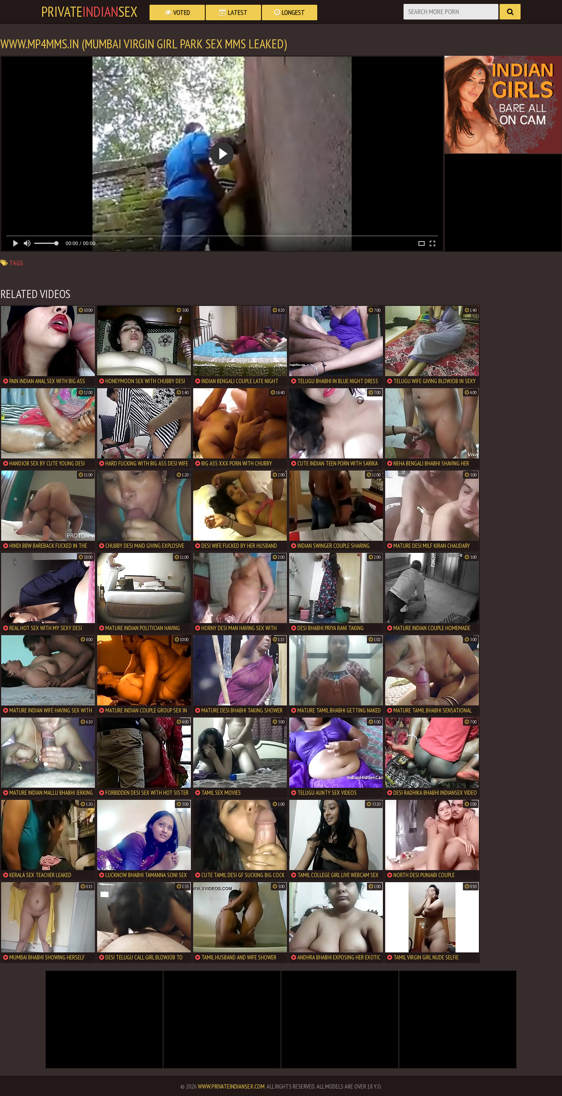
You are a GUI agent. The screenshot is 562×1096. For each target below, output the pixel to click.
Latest (233, 12)
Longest (289, 12)
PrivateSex (89, 12)
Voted (177, 12)
